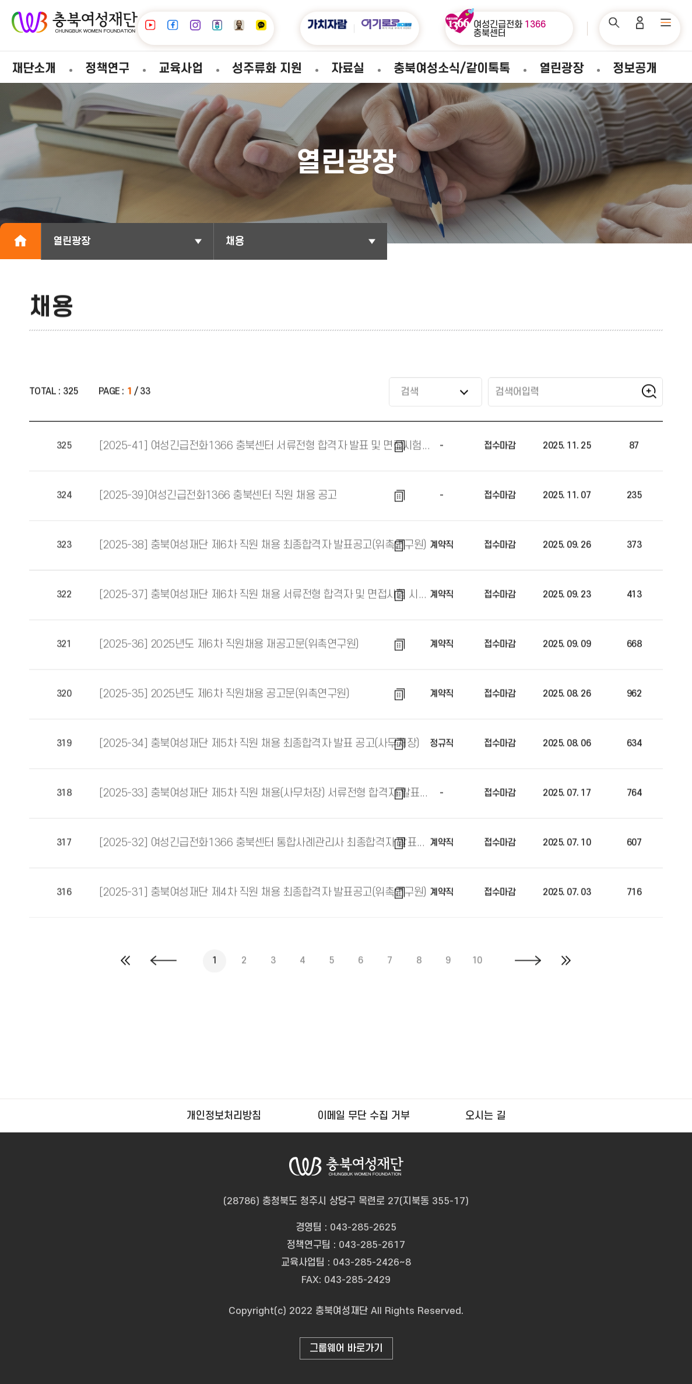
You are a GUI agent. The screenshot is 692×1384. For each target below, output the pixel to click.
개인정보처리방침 (224, 1116)
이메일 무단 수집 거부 (363, 1116)
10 (477, 971)
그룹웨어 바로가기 (346, 1348)
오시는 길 (485, 1116)
